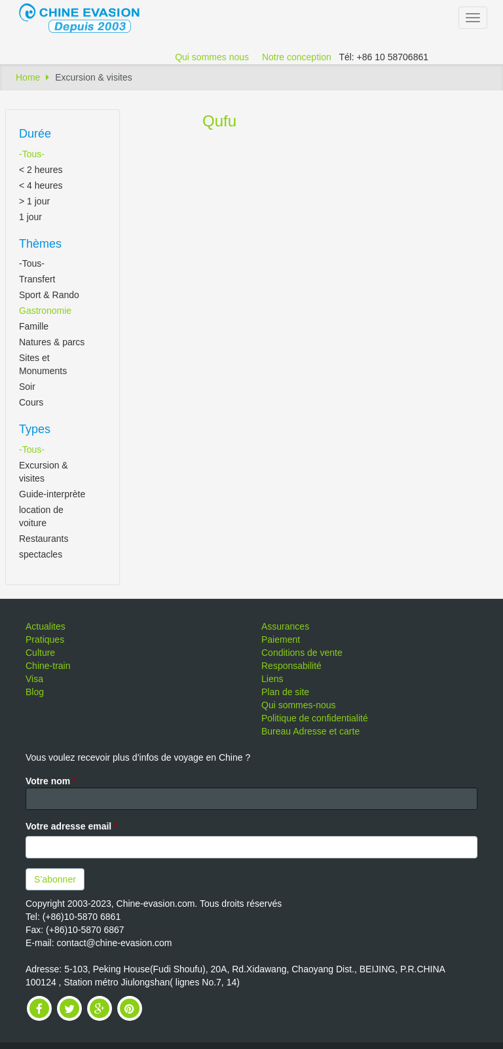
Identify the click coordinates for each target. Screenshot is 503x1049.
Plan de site (285, 692)
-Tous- (32, 154)
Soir (27, 386)
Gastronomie (45, 310)
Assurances (285, 626)
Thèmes (40, 243)
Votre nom (51, 781)
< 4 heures (41, 185)
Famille (33, 326)
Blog (35, 692)
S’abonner (55, 879)
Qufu (219, 121)
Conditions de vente (302, 652)
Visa (34, 679)
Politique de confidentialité (314, 718)
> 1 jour (34, 201)
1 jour (30, 217)
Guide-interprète (52, 494)
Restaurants (43, 538)
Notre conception (296, 57)
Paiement (280, 639)
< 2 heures (41, 169)
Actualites (45, 626)
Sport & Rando (49, 295)
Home (28, 77)
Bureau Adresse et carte (310, 731)
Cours (31, 402)
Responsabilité (291, 665)
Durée (35, 133)
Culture (40, 652)
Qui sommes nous (212, 57)
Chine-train (48, 665)
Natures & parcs (51, 342)
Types (34, 429)
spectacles (40, 554)
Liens (272, 679)
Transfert (37, 279)
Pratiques (45, 639)
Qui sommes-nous (298, 705)
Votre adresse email (72, 826)
